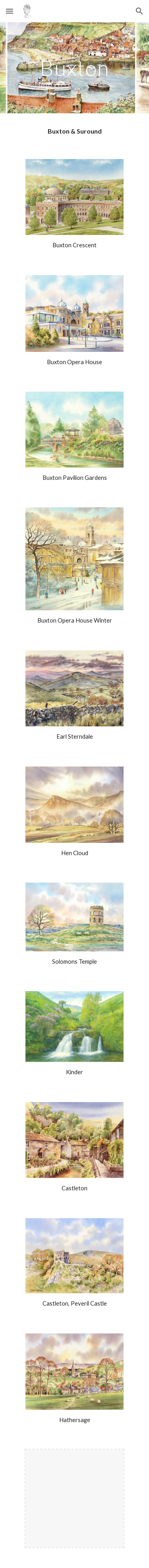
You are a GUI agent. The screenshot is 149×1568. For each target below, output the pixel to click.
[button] (9, 11)
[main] (75, 68)
